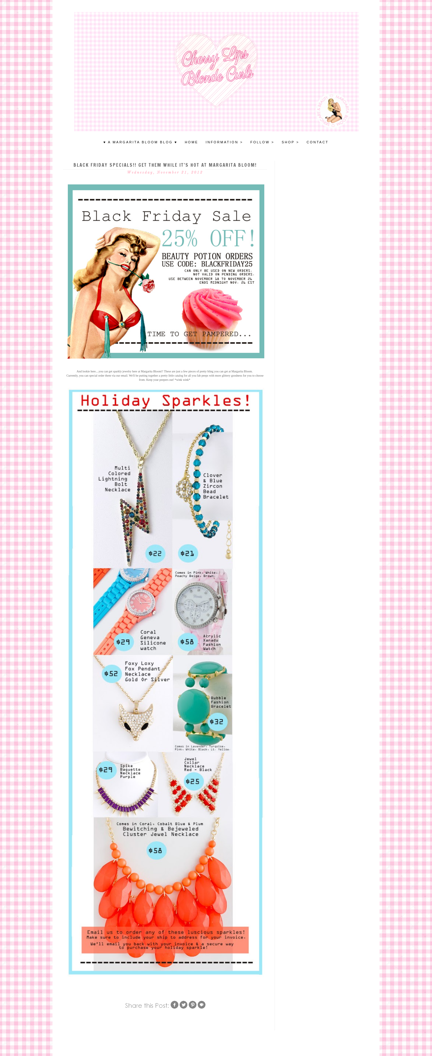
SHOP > (290, 142)
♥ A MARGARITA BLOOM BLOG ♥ (141, 142)
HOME (191, 142)
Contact (317, 142)
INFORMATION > (224, 142)
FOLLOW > (262, 142)
